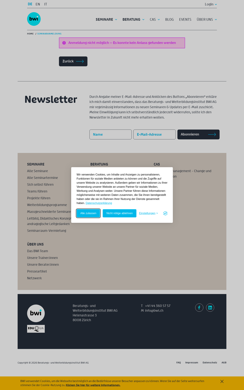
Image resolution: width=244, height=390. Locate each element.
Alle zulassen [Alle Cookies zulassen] (88, 213)
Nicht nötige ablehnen (119, 213)
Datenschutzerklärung (99, 203)
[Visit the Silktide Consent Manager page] (165, 213)
